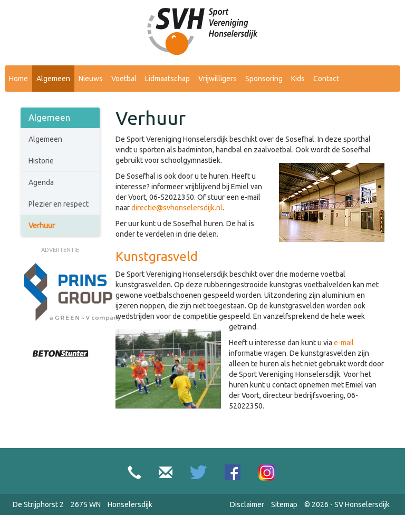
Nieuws (91, 78)
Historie (41, 161)
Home (18, 78)
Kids (298, 78)
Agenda (41, 182)
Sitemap (284, 504)
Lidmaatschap (167, 78)
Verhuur (41, 225)
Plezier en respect (58, 204)
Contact (326, 78)
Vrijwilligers (217, 78)
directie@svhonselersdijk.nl (177, 207)
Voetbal (124, 78)
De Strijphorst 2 (38, 504)
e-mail (344, 342)
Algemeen (53, 78)
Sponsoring (264, 78)
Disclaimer (247, 504)
